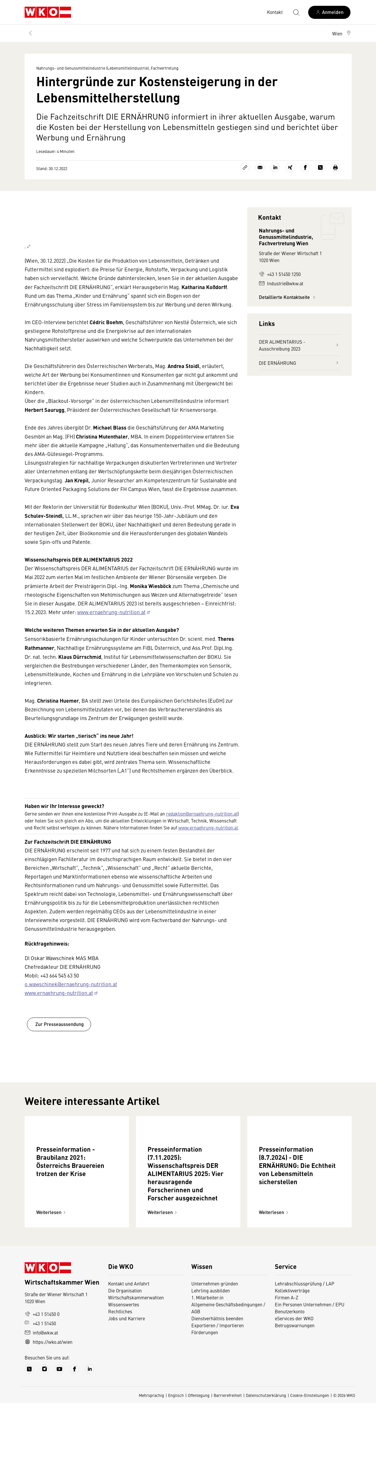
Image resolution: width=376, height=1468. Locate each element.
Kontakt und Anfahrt (128, 1348)
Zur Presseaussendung (59, 1050)
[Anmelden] (329, 12)
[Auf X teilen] (320, 167)
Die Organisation (125, 1355)
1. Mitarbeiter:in (207, 1362)
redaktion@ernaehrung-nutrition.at (201, 840)
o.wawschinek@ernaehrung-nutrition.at (71, 1010)
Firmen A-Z (286, 1362)
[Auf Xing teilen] (290, 167)
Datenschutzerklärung (266, 1460)
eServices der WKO (294, 1383)
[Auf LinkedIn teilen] (275, 167)
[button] (342, 33)
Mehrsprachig (151, 1460)
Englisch (176, 1460)
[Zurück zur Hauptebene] (30, 33)
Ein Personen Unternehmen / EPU (309, 1369)
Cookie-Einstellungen (309, 1460)
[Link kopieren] (245, 167)
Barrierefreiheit (228, 1460)
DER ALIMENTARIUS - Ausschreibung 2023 (299, 345)
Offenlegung (199, 1460)
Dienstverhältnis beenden (217, 1383)
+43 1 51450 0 (42, 1379)
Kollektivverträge (292, 1355)
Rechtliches (120, 1376)
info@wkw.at (41, 1397)
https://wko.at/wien (48, 1407)
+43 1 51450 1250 (280, 274)
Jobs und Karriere (126, 1383)
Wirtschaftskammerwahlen (136, 1362)
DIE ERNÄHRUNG (299, 363)
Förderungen (204, 1397)
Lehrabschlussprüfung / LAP (304, 1348)
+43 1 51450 (40, 1388)
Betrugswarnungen (295, 1390)
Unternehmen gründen (214, 1348)
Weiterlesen (51, 1277)
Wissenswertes (123, 1369)
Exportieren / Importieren (217, 1390)
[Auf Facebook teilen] (305, 167)
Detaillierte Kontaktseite (288, 297)
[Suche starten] (296, 12)
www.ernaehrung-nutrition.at (111, 638)
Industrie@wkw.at (281, 283)
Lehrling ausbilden (210, 1355)
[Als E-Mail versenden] (260, 167)
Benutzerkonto (289, 1376)
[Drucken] (335, 167)
